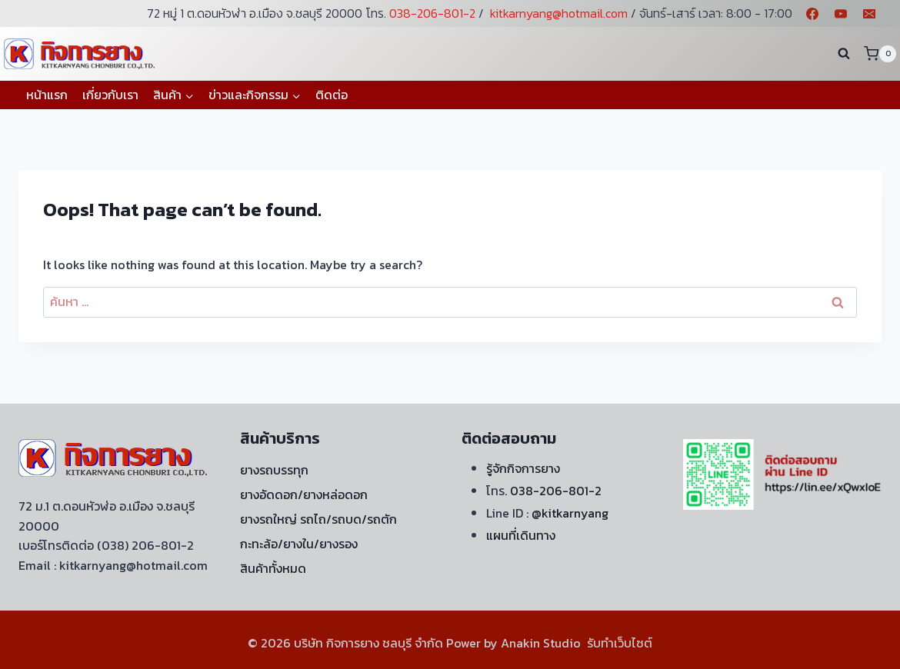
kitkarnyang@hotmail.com (559, 13)
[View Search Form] (844, 54)
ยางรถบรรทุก (274, 470)
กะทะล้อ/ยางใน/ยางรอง (299, 543)
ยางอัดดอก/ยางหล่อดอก (304, 494)
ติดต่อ (331, 94)
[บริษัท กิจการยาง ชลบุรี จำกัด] (81, 53)
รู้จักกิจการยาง (523, 468)
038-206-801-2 (432, 13)
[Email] (869, 14)
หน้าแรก (47, 94)
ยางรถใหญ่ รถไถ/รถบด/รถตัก (318, 519)
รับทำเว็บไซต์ (619, 643)
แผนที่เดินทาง (520, 535)
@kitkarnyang (570, 513)
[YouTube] (840, 14)
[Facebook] (812, 14)
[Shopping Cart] (880, 53)
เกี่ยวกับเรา (110, 94)
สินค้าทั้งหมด (273, 568)
